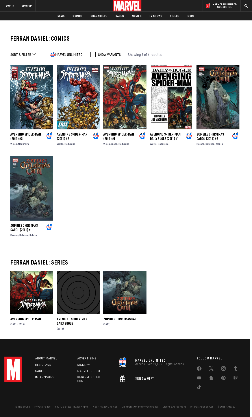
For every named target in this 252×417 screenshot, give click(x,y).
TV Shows (155, 16)
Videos (174, 16)
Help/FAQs (43, 364)
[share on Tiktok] (199, 388)
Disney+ (83, 364)
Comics (77, 16)
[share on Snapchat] (211, 379)
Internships (45, 377)
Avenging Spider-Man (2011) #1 (118, 136)
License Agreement (174, 406)
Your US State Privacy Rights (72, 406)
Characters (99, 16)
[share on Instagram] (223, 369)
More (191, 16)
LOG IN (10, 5)
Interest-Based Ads (201, 406)
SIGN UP (27, 5)
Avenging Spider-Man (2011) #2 (72, 136)
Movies (136, 16)
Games (119, 16)
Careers (42, 371)
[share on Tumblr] (235, 369)
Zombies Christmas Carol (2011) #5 (210, 136)
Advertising (86, 358)
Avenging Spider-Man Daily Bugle (72, 321)
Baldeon (210, 143)
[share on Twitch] (235, 379)
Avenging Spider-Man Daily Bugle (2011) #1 (165, 136)
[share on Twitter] (211, 369)
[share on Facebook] (199, 369)
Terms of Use (22, 406)
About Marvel (46, 358)
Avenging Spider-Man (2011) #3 (25, 136)
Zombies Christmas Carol (121, 319)
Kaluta (219, 143)
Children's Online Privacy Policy (140, 406)
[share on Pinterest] (223, 379)
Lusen (114, 143)
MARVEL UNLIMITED (68, 54)
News (61, 16)
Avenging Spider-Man (25, 319)
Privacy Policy (42, 406)
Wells (13, 143)
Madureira (23, 143)
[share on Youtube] (199, 379)
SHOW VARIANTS (109, 54)
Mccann (200, 143)
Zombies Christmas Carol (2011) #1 (24, 227)
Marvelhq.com (88, 371)
